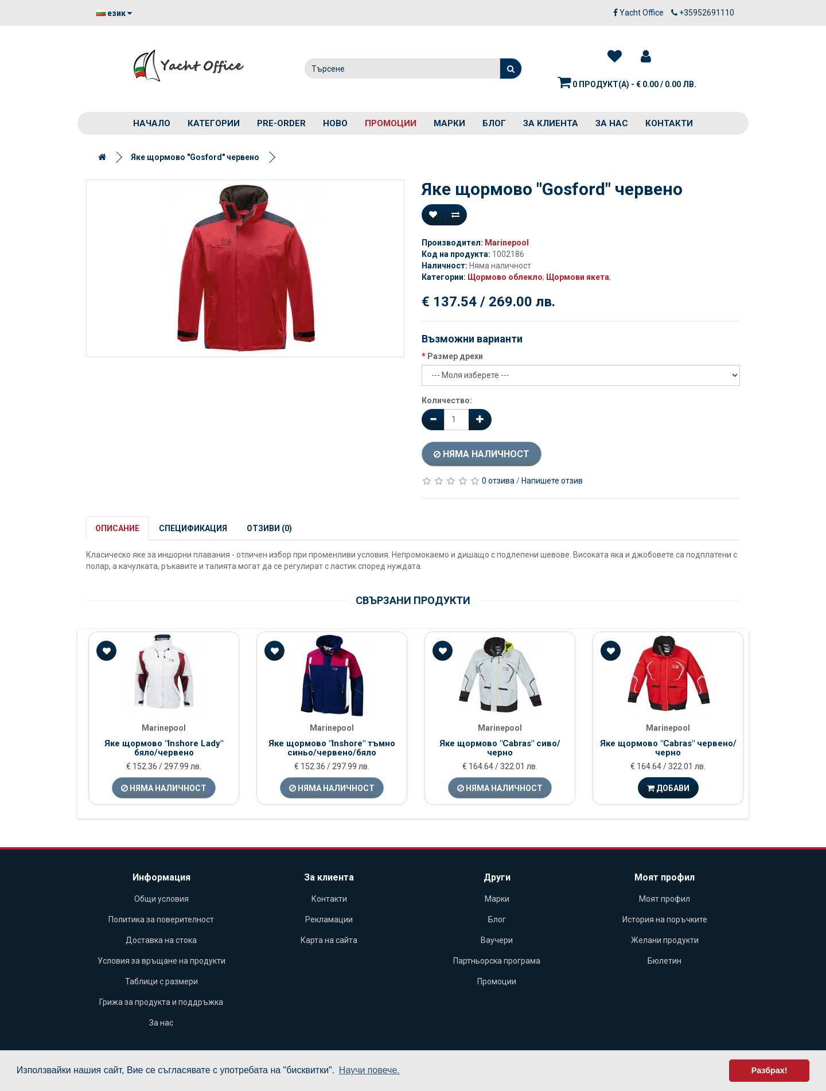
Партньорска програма (496, 960)
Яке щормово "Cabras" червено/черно (668, 748)
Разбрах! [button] (769, 1070)
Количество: (447, 400)
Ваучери (497, 940)
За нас (611, 123)
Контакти (669, 123)
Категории (214, 123)
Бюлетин (664, 960)
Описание (117, 528)
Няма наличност (481, 454)
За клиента (550, 123)
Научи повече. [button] (369, 1070)
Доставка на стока (161, 940)
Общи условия (161, 898)
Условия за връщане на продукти (161, 960)
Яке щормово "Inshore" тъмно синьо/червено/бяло (331, 748)
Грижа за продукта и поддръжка (161, 1002)
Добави (668, 788)
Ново (335, 123)
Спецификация (193, 528)
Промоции (390, 123)
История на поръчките (664, 919)
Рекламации (329, 919)
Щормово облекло (505, 277)
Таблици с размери (161, 981)
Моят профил (664, 898)
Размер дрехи (455, 356)
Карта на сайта (329, 940)
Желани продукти (665, 940)
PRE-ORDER (281, 123)
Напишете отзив (552, 480)
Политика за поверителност (161, 919)
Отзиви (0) (269, 528)
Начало (151, 123)
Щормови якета (577, 277)
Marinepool (507, 242)
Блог (494, 123)
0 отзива (498, 480)
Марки (449, 123)
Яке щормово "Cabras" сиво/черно (499, 748)
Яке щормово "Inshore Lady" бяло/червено (163, 748)
